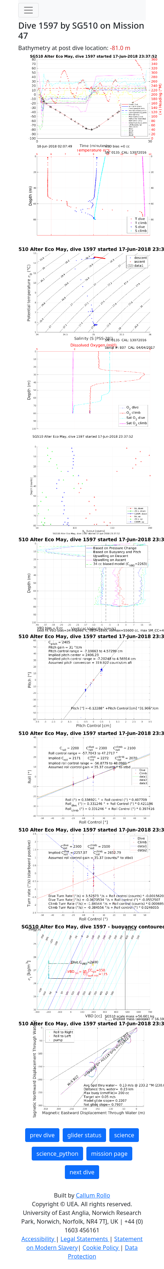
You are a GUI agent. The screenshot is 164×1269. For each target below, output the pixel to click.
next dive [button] (82, 1172)
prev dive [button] (42, 1135)
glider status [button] (84, 1135)
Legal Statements (84, 1239)
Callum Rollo (93, 1195)
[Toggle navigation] (28, 10)
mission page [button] (109, 1154)
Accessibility (39, 1239)
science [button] (124, 1135)
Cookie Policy (101, 1248)
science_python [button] (57, 1154)
